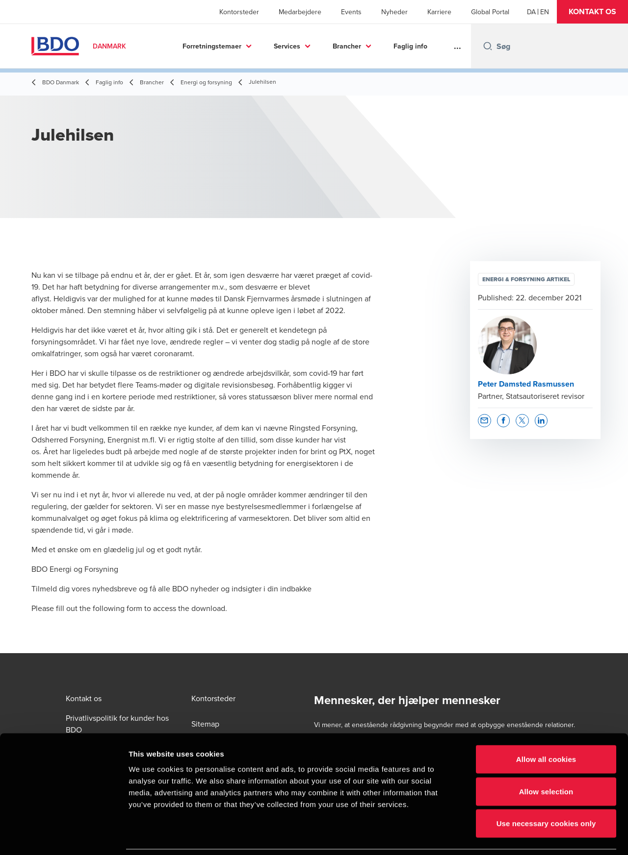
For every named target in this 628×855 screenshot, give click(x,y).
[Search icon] (488, 46)
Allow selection (546, 759)
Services (287, 46)
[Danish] (531, 12)
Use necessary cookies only (546, 790)
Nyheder (394, 12)
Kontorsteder (239, 12)
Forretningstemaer (212, 46)
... (457, 46)
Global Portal (490, 12)
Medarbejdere (300, 12)
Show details (515, 835)
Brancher (347, 46)
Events (351, 12)
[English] (544, 12)
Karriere (439, 12)
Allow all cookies (546, 726)
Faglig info (410, 46)
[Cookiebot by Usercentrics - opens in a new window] (63, 836)
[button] (592, 12)
